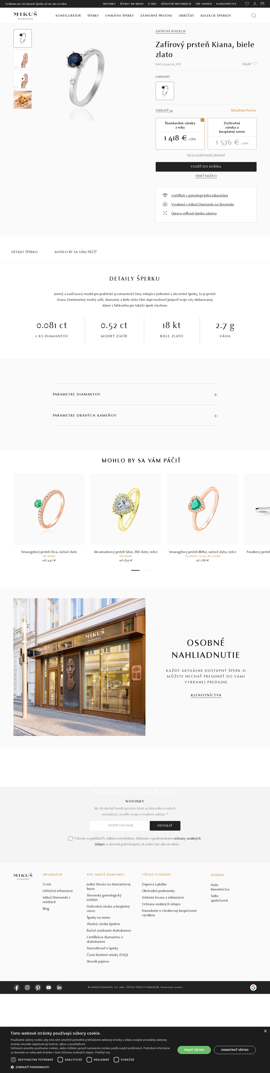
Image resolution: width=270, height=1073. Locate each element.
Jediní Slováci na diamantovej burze (109, 966)
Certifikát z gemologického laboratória (199, 195)
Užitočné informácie (176, 4)
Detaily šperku (25, 252)
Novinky (109, 4)
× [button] (265, 1031)
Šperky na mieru (132, 4)
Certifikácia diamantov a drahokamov (105, 1019)
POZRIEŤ (135, 806)
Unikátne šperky (119, 15)
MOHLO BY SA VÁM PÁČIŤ (76, 252)
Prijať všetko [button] (194, 1050)
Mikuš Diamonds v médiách (57, 979)
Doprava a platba (154, 964)
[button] (91, 1067)
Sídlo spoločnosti (219, 978)
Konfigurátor (68, 15)
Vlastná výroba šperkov (103, 1003)
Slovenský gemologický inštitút (104, 977)
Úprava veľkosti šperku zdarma (194, 213)
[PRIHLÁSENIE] (254, 4)
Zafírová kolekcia (171, 31)
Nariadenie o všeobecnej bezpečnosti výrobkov (169, 992)
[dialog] (135, 1050)
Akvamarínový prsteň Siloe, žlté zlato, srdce (126, 553)
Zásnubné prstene (156, 15)
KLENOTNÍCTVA (206, 697)
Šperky (93, 15)
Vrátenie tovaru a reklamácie (163, 977)
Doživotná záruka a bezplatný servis (108, 988)
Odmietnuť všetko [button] (234, 1050)
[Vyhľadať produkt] (253, 15)
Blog (46, 988)
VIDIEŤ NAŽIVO (206, 176)
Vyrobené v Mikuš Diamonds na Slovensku (202, 204)
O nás (152, 4)
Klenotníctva (226, 4)
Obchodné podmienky (158, 970)
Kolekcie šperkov (216, 15)
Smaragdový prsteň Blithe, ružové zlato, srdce (202, 553)
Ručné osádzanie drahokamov (109, 1010)
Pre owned (204, 4)
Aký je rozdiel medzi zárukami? (206, 155)
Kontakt (217, 954)
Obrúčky (186, 15)
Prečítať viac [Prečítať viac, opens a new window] (102, 1052)
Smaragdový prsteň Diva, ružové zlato (49, 553)
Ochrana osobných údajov (161, 983)
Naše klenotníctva (220, 967)
